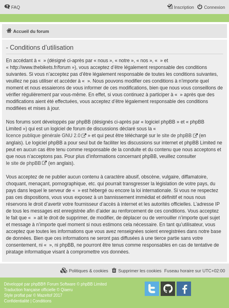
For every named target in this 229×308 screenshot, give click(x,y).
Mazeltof (44, 295)
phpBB (37, 284)
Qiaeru (67, 290)
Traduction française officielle (30, 290)
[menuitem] (12, 7)
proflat (19, 295)
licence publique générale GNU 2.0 (43, 135)
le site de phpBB (174, 135)
